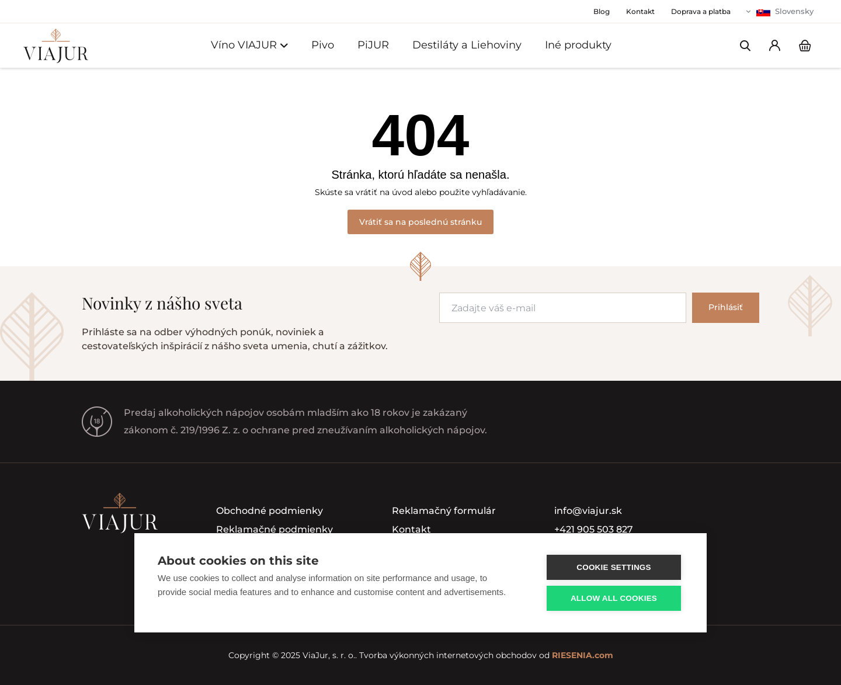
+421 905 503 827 (593, 529)
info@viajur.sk (588, 510)
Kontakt (411, 529)
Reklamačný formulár (444, 510)
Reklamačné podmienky (274, 529)
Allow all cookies (614, 598)
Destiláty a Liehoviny (467, 45)
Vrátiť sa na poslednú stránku (420, 222)
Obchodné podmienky (269, 510)
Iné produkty (578, 45)
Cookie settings (613, 567)
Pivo (322, 45)
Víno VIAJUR (249, 45)
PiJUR (373, 45)
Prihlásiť (725, 307)
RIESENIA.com (582, 655)
